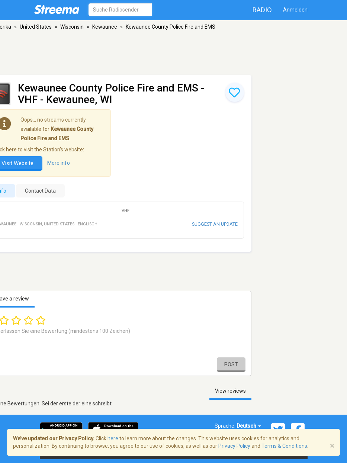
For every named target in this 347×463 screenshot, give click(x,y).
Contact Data (40, 191)
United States (36, 27)
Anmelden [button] (295, 10)
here (112, 438)
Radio (262, 10)
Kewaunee (104, 27)
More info (58, 163)
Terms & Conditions (284, 446)
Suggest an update (215, 224)
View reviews (230, 391)
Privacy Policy (234, 446)
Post (231, 364)
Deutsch (249, 426)
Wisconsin (72, 27)
